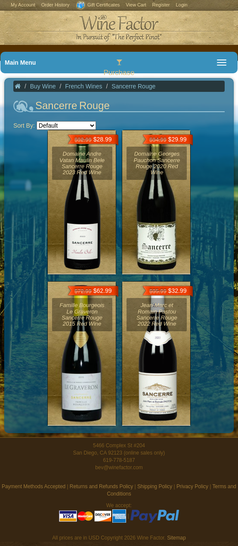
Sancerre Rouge (133, 86)
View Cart (136, 4)
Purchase (119, 67)
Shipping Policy (154, 486)
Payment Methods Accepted (33, 486)
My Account (23, 4)
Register (161, 4)
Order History (55, 4)
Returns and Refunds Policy (101, 486)
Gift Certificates (97, 5)
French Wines (83, 86)
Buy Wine (43, 86)
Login (181, 4)
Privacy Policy (192, 486)
